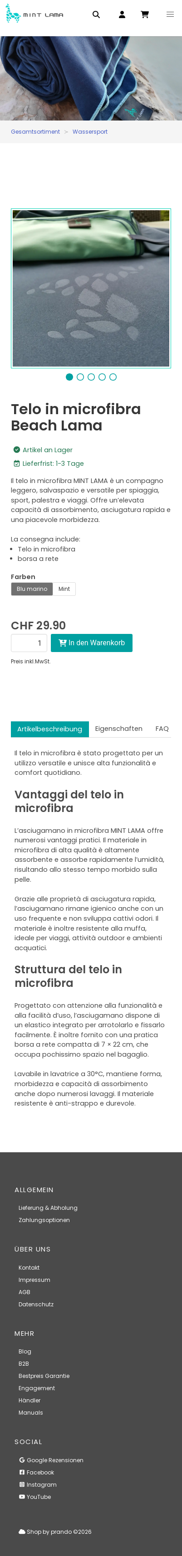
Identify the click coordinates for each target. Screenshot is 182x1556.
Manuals (31, 1412)
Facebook (36, 1472)
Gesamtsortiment (35, 131)
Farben (23, 576)
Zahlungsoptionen (44, 1220)
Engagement (37, 1388)
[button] (170, 14)
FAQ (162, 728)
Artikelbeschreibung (49, 729)
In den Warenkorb (92, 642)
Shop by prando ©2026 (55, 1532)
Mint (64, 589)
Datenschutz (36, 1304)
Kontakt (29, 1267)
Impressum (34, 1280)
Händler (29, 1400)
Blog (25, 1351)
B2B (24, 1364)
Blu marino (32, 589)
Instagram (38, 1484)
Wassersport (90, 131)
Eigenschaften (119, 728)
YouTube (35, 1497)
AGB (24, 1292)
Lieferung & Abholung (48, 1208)
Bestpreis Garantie (44, 1376)
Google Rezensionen (51, 1460)
